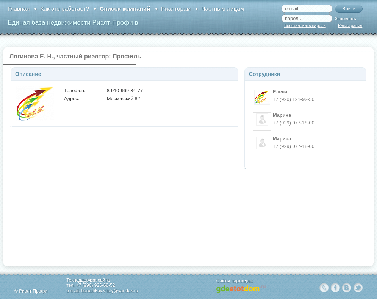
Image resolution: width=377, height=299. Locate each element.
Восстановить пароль (305, 25)
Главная (19, 8)
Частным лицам (222, 8)
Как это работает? (64, 8)
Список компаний (125, 8)
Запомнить (345, 18)
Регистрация (350, 25)
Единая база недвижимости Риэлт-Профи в (73, 22)
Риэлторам (176, 8)
